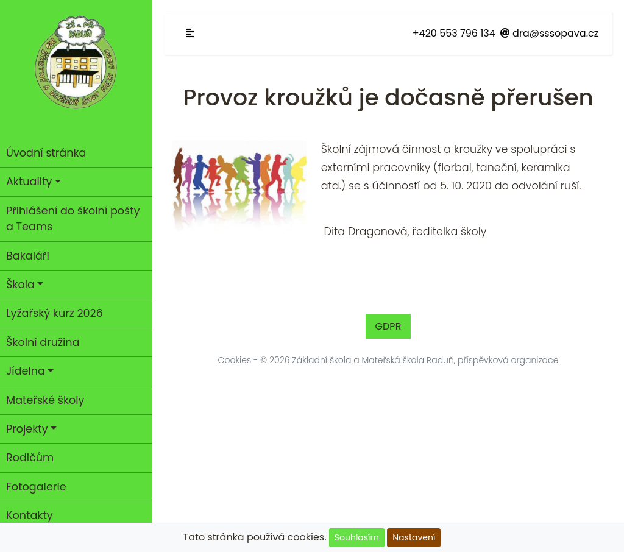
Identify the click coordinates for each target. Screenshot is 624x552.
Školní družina (42, 342)
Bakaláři (27, 256)
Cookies (235, 360)
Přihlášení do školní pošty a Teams (73, 218)
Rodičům (30, 457)
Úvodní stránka (46, 153)
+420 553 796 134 (454, 33)
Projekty (27, 429)
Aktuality (29, 181)
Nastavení (413, 537)
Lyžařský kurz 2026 (54, 313)
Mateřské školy (45, 400)
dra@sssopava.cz (549, 33)
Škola (20, 284)
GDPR (388, 326)
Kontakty (29, 515)
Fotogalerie (36, 486)
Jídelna (25, 371)
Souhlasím (357, 537)
